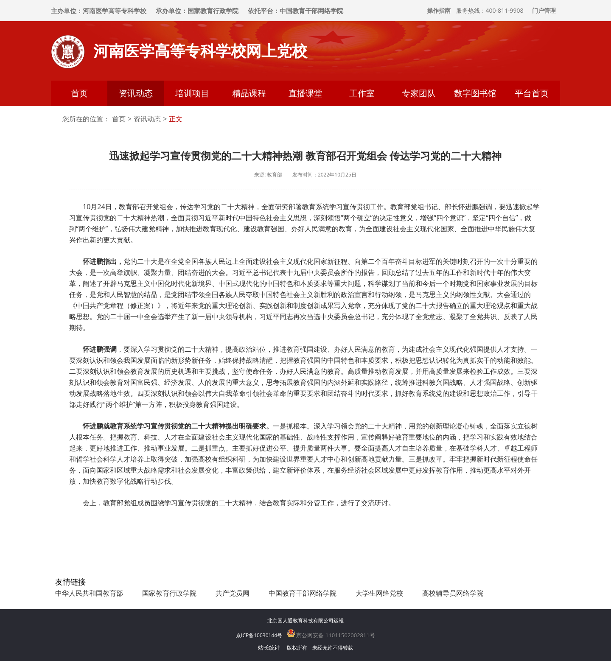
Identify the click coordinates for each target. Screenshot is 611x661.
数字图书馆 (475, 93)
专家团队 (419, 93)
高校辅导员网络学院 (452, 593)
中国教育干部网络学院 (302, 593)
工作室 (362, 93)
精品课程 (249, 93)
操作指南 (439, 10)
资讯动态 (136, 93)
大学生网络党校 (379, 593)
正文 (175, 119)
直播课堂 (305, 93)
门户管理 (544, 10)
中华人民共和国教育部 (89, 593)
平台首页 (532, 93)
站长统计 (269, 647)
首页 (79, 93)
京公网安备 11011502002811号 (331, 635)
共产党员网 (232, 593)
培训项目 (192, 93)
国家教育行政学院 (169, 593)
